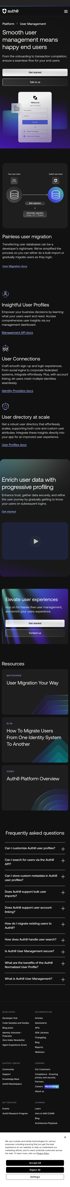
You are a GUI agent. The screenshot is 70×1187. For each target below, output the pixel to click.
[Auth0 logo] (33, 11)
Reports (39, 1047)
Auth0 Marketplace (12, 1084)
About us (39, 1091)
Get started (9, 511)
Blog (37, 1042)
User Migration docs (14, 266)
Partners (39, 1081)
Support (6, 1074)
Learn (38, 1108)
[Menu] (66, 11)
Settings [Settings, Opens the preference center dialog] (35, 1176)
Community (8, 1069)
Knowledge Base (10, 1079)
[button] (35, 72)
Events (5, 1108)
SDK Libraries (42, 1032)
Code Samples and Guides (15, 1023)
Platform (8, 24)
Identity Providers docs (17, 391)
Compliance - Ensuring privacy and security (46, 1076)
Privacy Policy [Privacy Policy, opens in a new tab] (42, 1153)
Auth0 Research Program (15, 1113)
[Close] (65, 1137)
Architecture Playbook (46, 1123)
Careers (47, 1086)
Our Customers (42, 1069)
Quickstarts (41, 1023)
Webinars (40, 1052)
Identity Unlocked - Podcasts (12, 1034)
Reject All (35, 1170)
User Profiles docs (14, 445)
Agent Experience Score (14, 1045)
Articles (39, 1018)
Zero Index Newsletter (13, 1040)
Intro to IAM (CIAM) (45, 1113)
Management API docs (17, 332)
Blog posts (7, 1028)
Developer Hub (9, 1018)
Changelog (40, 1037)
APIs (37, 1028)
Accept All (35, 1163)
